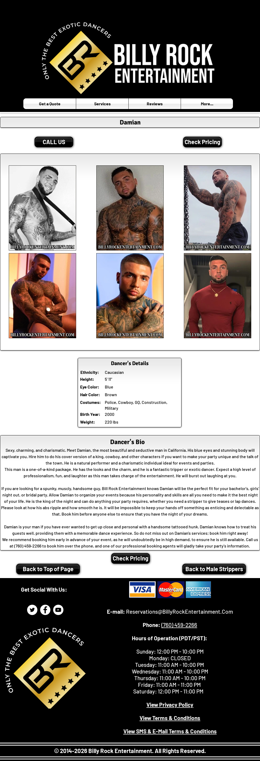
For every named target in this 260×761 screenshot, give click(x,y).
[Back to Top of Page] (48, 569)
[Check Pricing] (202, 142)
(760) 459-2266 (179, 624)
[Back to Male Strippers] (214, 569)
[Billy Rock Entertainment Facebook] (45, 610)
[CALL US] (53, 142)
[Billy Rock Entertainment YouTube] (58, 610)
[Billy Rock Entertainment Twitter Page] (32, 610)
